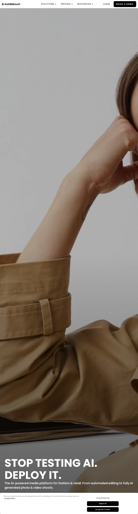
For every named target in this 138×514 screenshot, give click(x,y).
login (106, 4)
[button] (49, 4)
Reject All (102, 506)
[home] (11, 4)
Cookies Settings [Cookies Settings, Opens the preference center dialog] (103, 500)
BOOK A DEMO (124, 4)
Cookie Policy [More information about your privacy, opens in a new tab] (9, 501)
